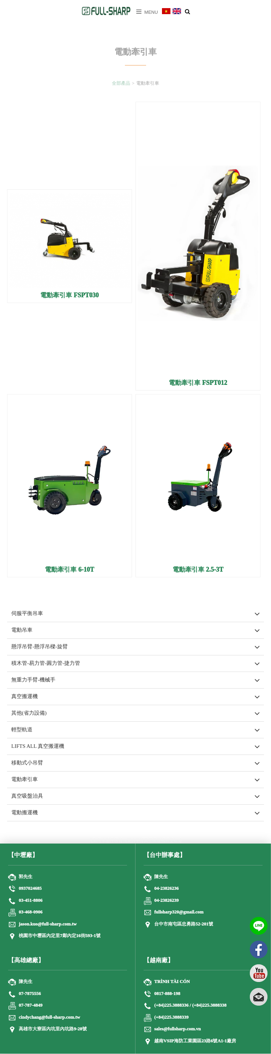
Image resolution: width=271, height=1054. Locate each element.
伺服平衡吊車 (27, 614)
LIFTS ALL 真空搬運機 (37, 746)
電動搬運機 (24, 813)
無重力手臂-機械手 (33, 680)
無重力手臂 (133, 840)
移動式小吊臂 (27, 763)
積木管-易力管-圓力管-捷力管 (45, 663)
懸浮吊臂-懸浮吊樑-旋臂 (39, 647)
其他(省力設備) (29, 713)
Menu (147, 12)
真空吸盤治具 (27, 796)
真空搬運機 (24, 696)
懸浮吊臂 (114, 840)
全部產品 (121, 88)
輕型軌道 (21, 730)
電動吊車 (21, 630)
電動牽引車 (24, 779)
